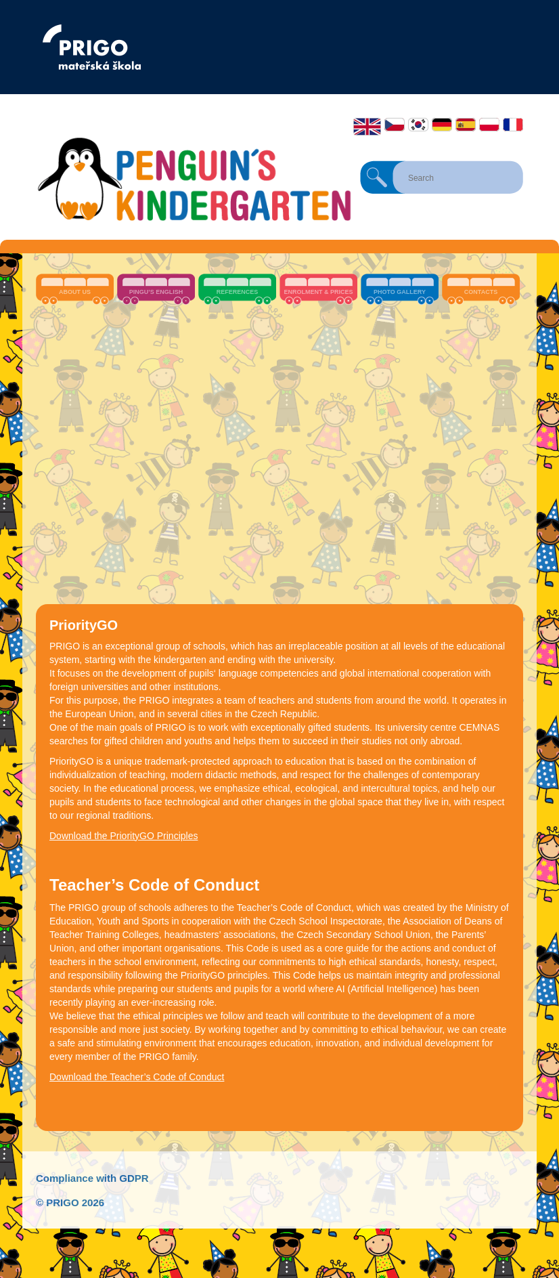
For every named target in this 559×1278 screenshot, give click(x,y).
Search (377, 177)
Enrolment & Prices (318, 292)
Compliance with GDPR (92, 1178)
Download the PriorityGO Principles (123, 835)
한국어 (418, 124)
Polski (489, 124)
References (238, 292)
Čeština (394, 124)
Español (465, 124)
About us (75, 292)
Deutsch (442, 124)
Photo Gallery (400, 292)
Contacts (480, 292)
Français (513, 124)
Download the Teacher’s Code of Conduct (136, 1076)
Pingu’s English (156, 292)
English (367, 126)
